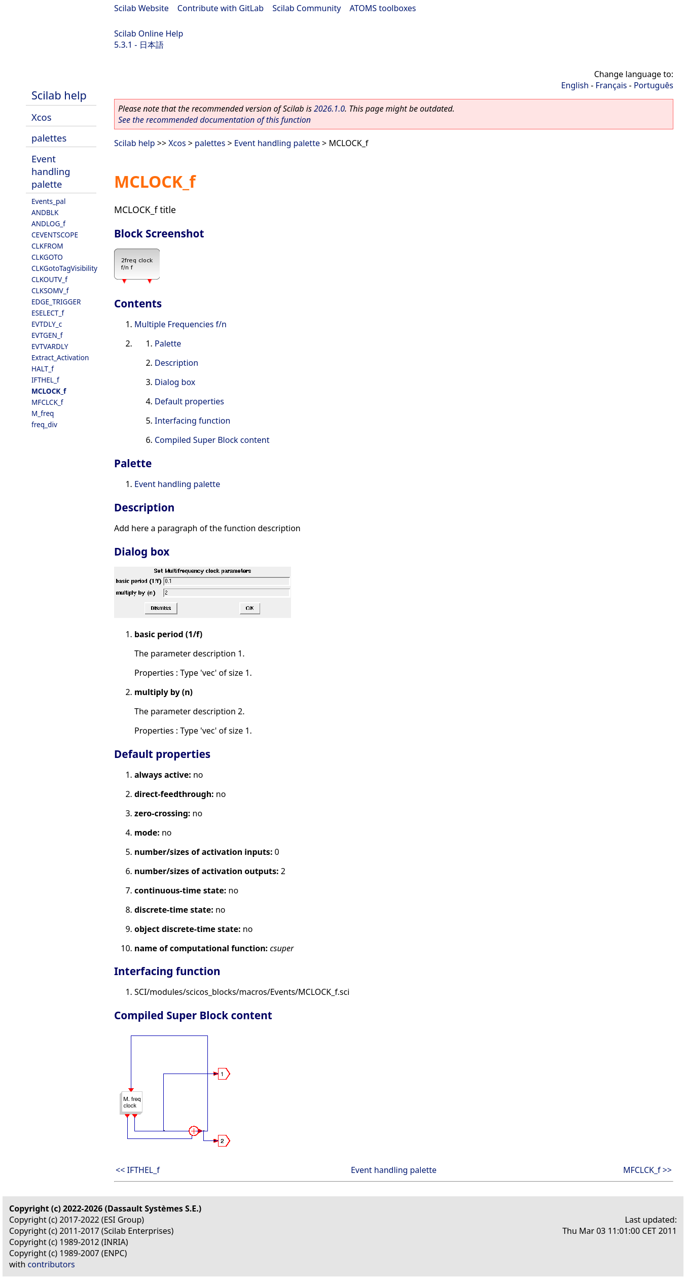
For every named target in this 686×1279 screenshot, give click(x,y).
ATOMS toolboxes (383, 8)
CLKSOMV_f (49, 290)
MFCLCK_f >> (647, 1170)
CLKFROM (47, 246)
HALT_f (42, 368)
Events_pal (48, 201)
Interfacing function (192, 420)
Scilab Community (306, 8)
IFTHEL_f (45, 380)
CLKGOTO (47, 257)
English (575, 85)
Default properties (189, 401)
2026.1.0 (329, 108)
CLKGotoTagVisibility (64, 268)
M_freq (42, 413)
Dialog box (175, 382)
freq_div (44, 424)
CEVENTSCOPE (54, 234)
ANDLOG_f (48, 223)
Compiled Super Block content (212, 439)
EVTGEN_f (47, 335)
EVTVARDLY (49, 346)
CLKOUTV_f (49, 279)
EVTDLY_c (46, 324)
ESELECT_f (47, 313)
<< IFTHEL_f (138, 1170)
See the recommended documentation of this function (214, 119)
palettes (48, 137)
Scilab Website (141, 8)
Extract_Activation (60, 357)
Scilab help (59, 95)
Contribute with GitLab (220, 8)
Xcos (41, 117)
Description (176, 362)
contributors (51, 1264)
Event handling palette (50, 171)
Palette (168, 343)
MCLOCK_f (48, 391)
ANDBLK (44, 212)
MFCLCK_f (47, 402)
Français (611, 85)
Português (653, 85)
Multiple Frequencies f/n (180, 324)
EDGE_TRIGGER (56, 301)
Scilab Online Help (148, 33)
